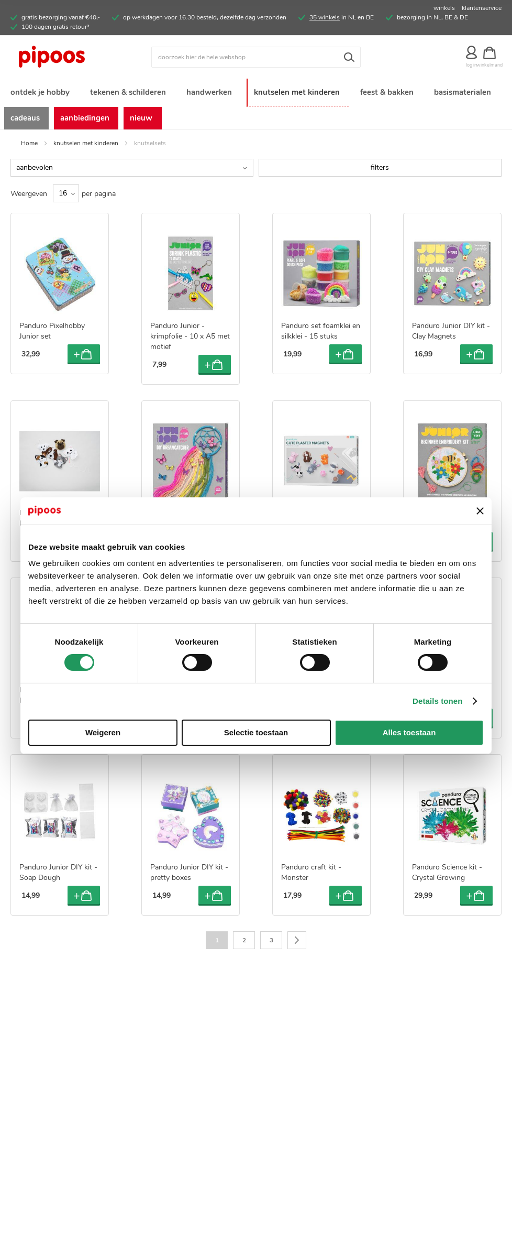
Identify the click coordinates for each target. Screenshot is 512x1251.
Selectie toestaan (256, 732)
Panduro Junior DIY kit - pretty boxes (189, 871)
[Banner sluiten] (480, 511)
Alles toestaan (409, 732)
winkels (444, 8)
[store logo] (71, 57)
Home (29, 141)
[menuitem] (39, 91)
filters (380, 166)
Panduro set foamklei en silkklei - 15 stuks (320, 329)
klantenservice (482, 8)
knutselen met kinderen (85, 141)
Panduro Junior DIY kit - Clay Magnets (451, 329)
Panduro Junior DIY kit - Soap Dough (58, 871)
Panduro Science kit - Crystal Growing (447, 871)
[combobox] (256, 57)
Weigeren (102, 732)
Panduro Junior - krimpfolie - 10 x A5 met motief (190, 334)
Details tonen (437, 701)
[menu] (256, 103)
